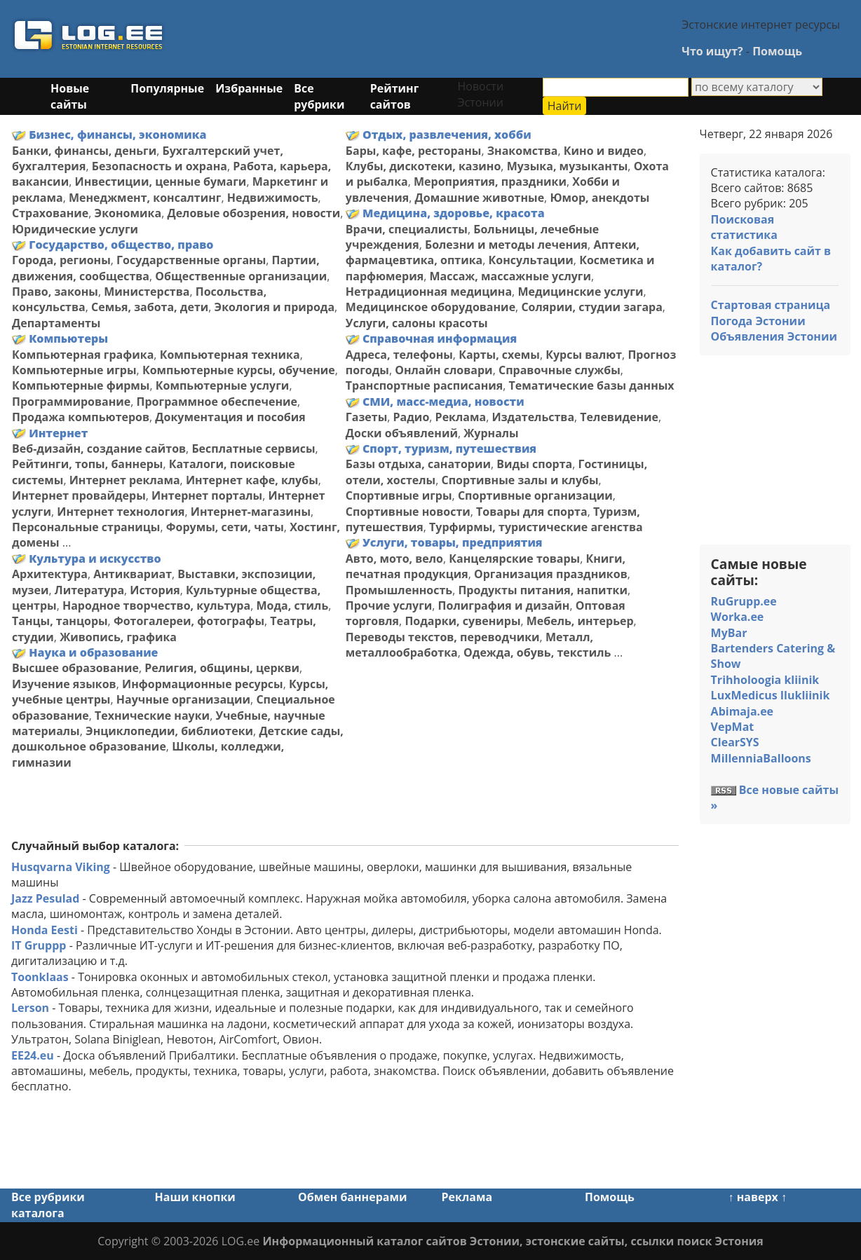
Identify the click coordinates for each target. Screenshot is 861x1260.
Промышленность (399, 590)
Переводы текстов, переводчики (443, 637)
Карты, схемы (499, 354)
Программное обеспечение (217, 401)
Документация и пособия (230, 417)
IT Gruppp (38, 945)
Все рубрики (319, 96)
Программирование (71, 401)
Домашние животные (480, 197)
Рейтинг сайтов (394, 96)
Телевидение (619, 417)
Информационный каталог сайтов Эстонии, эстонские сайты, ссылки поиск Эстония (512, 1241)
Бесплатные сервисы (253, 448)
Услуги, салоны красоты (417, 323)
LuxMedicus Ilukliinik (770, 695)
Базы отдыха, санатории (418, 464)
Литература (89, 590)
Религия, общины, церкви (221, 668)
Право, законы (55, 291)
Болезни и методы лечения (506, 244)
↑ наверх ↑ (757, 1197)
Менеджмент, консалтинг (145, 197)
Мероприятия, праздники (490, 181)
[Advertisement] (445, 37)
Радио (411, 417)
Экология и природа (275, 307)
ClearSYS (735, 742)
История (154, 590)
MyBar (729, 633)
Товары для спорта (532, 511)
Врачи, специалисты (407, 229)
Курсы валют (583, 354)
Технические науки (152, 715)
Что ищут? (712, 51)
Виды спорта (534, 464)
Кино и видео (604, 150)
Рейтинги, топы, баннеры (87, 464)
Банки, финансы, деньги (84, 150)
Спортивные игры (399, 495)
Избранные (249, 88)
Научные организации (183, 699)
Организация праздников (551, 574)
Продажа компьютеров (80, 417)
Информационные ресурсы (202, 684)
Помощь (777, 51)
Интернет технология (120, 511)
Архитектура (50, 574)
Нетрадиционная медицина (429, 291)
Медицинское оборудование (430, 307)
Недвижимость (272, 197)
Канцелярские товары (514, 558)
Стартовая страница (771, 305)
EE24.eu (32, 1055)
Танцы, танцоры (60, 621)
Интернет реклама (124, 480)
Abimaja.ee (742, 711)
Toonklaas (40, 977)
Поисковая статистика (744, 227)
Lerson (30, 1007)
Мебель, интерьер (580, 621)
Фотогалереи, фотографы (189, 621)
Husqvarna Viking (60, 867)
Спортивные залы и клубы (519, 480)
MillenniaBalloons (761, 758)
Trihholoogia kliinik (765, 679)
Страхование (50, 213)
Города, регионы (61, 260)
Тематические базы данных (591, 385)
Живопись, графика (118, 637)
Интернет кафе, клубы (252, 480)
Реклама (461, 417)
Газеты (366, 417)
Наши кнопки (195, 1197)
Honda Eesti (44, 930)
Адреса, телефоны (399, 354)
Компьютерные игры (74, 370)
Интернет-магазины (251, 511)
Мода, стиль (292, 605)
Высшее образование (75, 668)
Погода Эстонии (758, 321)
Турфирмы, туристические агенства (536, 527)
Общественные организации (241, 276)
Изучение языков (64, 684)
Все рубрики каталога (48, 1204)
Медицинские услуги (580, 291)
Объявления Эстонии (774, 336)
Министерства (146, 291)
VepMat (732, 726)
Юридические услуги (75, 229)
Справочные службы (560, 370)
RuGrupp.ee (744, 601)
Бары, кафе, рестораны (414, 150)
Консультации (531, 260)
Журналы (491, 433)
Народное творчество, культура (156, 605)
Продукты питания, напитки (542, 590)
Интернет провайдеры (79, 495)
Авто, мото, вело (394, 558)
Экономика (128, 213)
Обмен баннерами (352, 1197)
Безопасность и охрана (159, 166)
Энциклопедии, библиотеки (169, 731)
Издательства (532, 417)
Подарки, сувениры (462, 621)
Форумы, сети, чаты (225, 527)
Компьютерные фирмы (80, 385)
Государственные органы (191, 260)
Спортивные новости (408, 511)
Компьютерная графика (83, 354)
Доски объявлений (402, 433)
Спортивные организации (535, 495)
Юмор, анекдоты (599, 197)
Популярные (167, 88)
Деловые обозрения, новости (253, 213)
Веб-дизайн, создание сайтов (99, 448)
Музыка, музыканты (567, 166)
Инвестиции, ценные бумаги (160, 181)
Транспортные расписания (424, 385)
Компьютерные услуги (223, 385)
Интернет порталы (206, 495)
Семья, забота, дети (149, 307)
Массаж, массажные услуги (510, 276)
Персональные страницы (86, 527)
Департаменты (56, 323)
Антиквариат (132, 574)
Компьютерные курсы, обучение (238, 370)
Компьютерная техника (230, 354)
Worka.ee (737, 616)
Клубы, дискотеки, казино (423, 166)
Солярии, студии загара (591, 307)
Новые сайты (69, 96)
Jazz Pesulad (45, 898)
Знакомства (522, 150)
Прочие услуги (389, 605)
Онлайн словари (443, 370)
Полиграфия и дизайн (504, 605)
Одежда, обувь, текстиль (537, 652)
